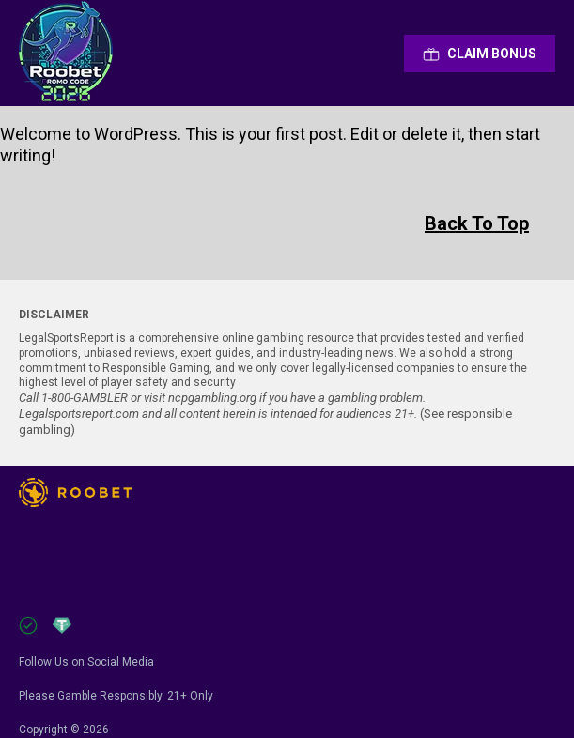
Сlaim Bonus (479, 53)
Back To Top (477, 223)
